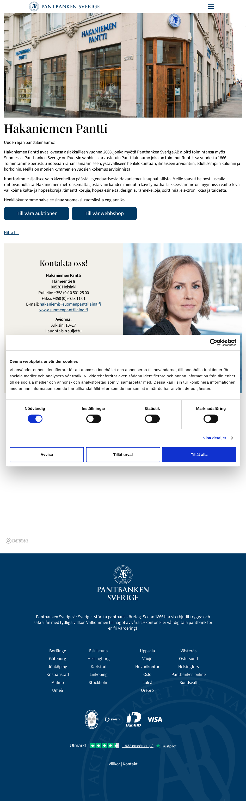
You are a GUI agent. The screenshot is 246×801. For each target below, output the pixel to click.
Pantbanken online (188, 674)
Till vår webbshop (104, 213)
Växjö (147, 659)
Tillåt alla (199, 454)
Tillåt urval (123, 454)
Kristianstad (57, 674)
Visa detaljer (214, 438)
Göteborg (57, 659)
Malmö (57, 683)
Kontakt (130, 764)
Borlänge (57, 651)
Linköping (99, 674)
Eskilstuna (98, 651)
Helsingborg (99, 659)
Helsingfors (188, 667)
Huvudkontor (147, 667)
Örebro (147, 690)
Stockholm (98, 683)
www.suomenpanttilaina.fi (63, 310)
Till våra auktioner (37, 213)
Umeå (57, 690)
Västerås (188, 651)
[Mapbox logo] (16, 541)
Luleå (147, 683)
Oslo (147, 674)
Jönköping (57, 667)
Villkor (114, 764)
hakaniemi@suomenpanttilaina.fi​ (70, 304)
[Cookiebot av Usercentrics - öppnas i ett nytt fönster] (213, 342)
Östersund (188, 659)
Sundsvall (188, 683)
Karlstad (98, 667)
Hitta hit (11, 233)
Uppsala (147, 651)
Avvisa (47, 454)
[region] (123, 480)
